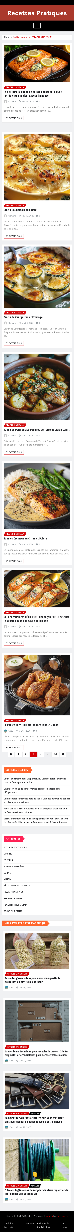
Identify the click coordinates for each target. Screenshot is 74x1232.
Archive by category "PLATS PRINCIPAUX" (32, 37)
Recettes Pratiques (37, 13)
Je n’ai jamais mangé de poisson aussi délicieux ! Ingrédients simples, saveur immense (33, 97)
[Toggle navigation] (37, 25)
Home (7, 37)
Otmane (12, 104)
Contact (30, 1223)
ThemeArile (62, 1216)
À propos (66, 1225)
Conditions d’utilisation (9, 1225)
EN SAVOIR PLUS (14, 121)
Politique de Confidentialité (44, 1225)
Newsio (49, 1216)
